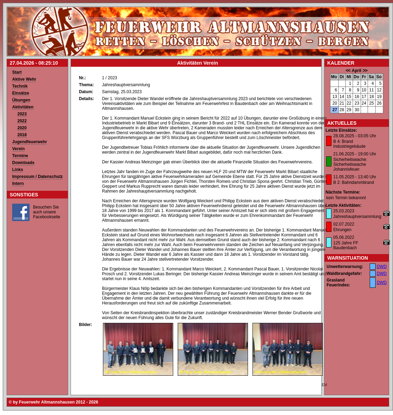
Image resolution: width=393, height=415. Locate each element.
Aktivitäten (22, 107)
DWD (382, 266)
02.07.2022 (343, 224)
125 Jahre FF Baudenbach (345, 245)
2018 (22, 134)
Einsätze (20, 93)
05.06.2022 (343, 237)
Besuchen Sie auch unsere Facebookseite (46, 212)
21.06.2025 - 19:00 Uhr (354, 154)
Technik (19, 86)
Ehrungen (342, 229)
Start (17, 72)
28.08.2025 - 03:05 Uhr (354, 135)
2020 (22, 127)
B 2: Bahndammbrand (353, 182)
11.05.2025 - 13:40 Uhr (354, 176)
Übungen (21, 100)
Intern (18, 183)
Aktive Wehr (24, 79)
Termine (20, 155)
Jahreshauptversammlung (357, 216)
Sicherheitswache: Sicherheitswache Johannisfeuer (350, 164)
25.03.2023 (343, 211)
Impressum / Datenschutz (37, 176)
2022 (22, 121)
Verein (18, 148)
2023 (22, 114)
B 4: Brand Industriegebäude (349, 144)
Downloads (23, 162)
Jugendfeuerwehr (29, 141)
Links (17, 169)
